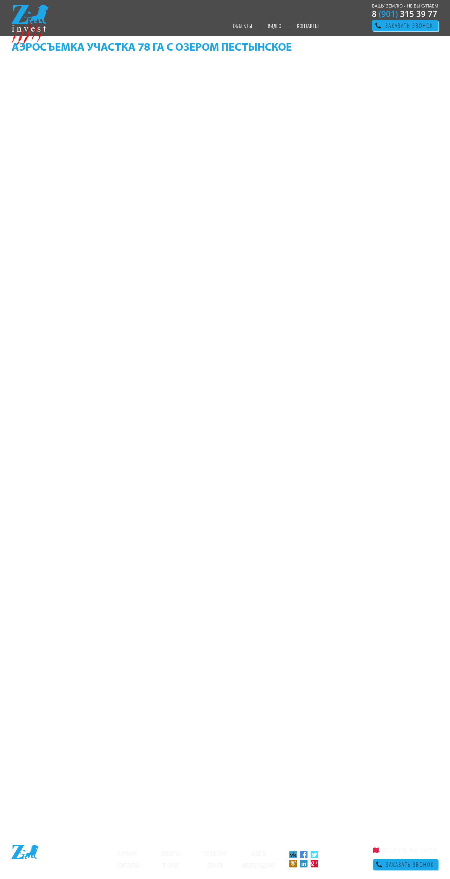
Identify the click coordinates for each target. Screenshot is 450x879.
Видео (274, 26)
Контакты (308, 26)
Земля (214, 865)
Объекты (242, 26)
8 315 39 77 (404, 14)
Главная (127, 853)
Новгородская (258, 865)
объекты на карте (410, 850)
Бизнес (171, 865)
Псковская (214, 853)
